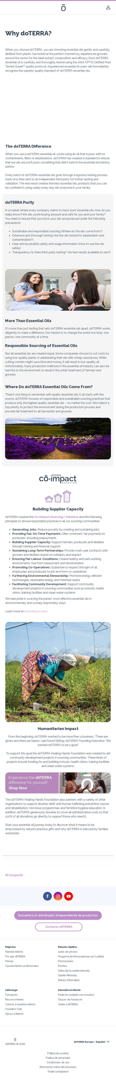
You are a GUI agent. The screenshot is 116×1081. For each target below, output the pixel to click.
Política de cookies (58, 1053)
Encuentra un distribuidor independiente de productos (58, 915)
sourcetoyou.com (35, 611)
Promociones (65, 961)
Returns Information (69, 980)
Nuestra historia (14, 951)
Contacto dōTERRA (59, 926)
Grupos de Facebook (70, 999)
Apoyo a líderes (14, 1013)
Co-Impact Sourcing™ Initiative (56, 517)
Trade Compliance (57, 1071)
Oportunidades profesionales (22, 965)
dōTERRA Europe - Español (89, 1042)
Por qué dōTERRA (15, 956)
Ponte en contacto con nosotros (76, 994)
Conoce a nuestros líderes (20, 1004)
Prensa (9, 961)
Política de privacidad (58, 1057)
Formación (11, 994)
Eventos (62, 965)
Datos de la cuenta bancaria (73, 970)
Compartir (14, 875)
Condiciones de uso (58, 1062)
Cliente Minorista (67, 975)
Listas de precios (68, 951)
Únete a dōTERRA (68, 1004)
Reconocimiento (14, 999)
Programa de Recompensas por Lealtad (81, 956)
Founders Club (13, 1008)
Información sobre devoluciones (58, 1066)
